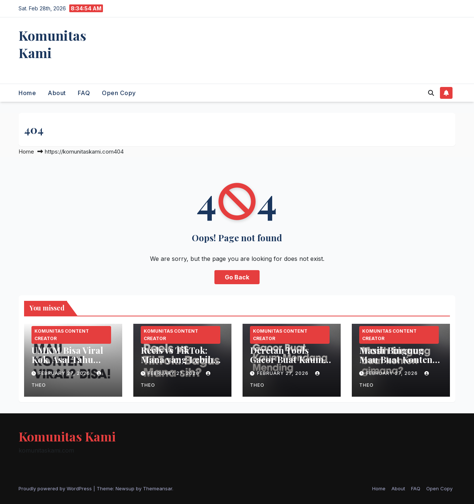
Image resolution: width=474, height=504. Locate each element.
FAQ (84, 93)
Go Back (237, 277)
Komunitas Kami (52, 43)
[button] (431, 93)
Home (27, 93)
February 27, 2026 (65, 373)
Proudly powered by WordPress (56, 488)
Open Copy (119, 93)
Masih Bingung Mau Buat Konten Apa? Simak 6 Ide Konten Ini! (396, 364)
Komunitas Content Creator (61, 334)
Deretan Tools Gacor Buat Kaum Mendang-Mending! (287, 364)
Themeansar (157, 488)
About (57, 93)
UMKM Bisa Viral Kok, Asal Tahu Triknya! (67, 359)
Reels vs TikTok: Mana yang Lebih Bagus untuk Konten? (177, 364)
